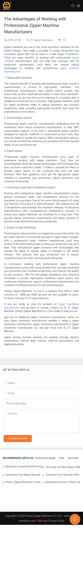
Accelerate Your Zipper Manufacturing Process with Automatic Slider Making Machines (22, 474)
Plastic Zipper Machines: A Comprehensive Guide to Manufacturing (22, 482)
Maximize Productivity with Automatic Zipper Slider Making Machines (24, 466)
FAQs (61, 458)
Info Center (73, 458)
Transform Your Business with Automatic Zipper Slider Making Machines (62, 474)
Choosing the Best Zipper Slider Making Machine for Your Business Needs (62, 467)
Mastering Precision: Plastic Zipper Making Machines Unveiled (62, 482)
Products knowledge (45, 458)
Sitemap (42, 520)
